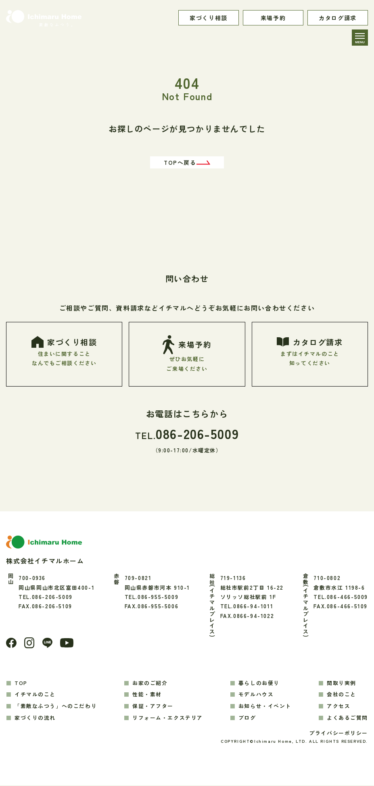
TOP (21, 683)
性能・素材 (147, 695)
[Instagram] (29, 643)
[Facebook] (11, 644)
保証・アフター (152, 706)
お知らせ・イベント (264, 706)
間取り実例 (341, 683)
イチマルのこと (35, 695)
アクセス (338, 706)
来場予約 (273, 18)
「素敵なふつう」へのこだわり (56, 706)
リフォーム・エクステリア (167, 718)
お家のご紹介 (150, 683)
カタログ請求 (338, 18)
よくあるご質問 (347, 718)
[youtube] (67, 643)
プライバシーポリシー (338, 734)
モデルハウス (256, 695)
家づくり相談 (209, 18)
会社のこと (341, 695)
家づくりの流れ (35, 718)
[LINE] (47, 644)
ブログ (247, 718)
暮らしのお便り (259, 683)
